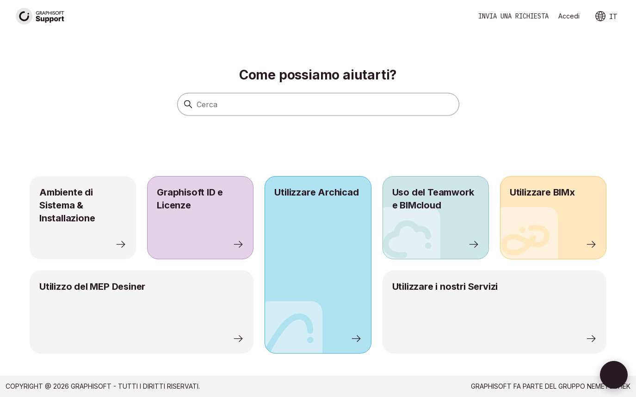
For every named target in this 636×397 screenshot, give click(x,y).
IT (606, 16)
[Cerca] (318, 104)
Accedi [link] (569, 16)
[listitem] (318, 265)
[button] (614, 375)
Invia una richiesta (513, 16)
